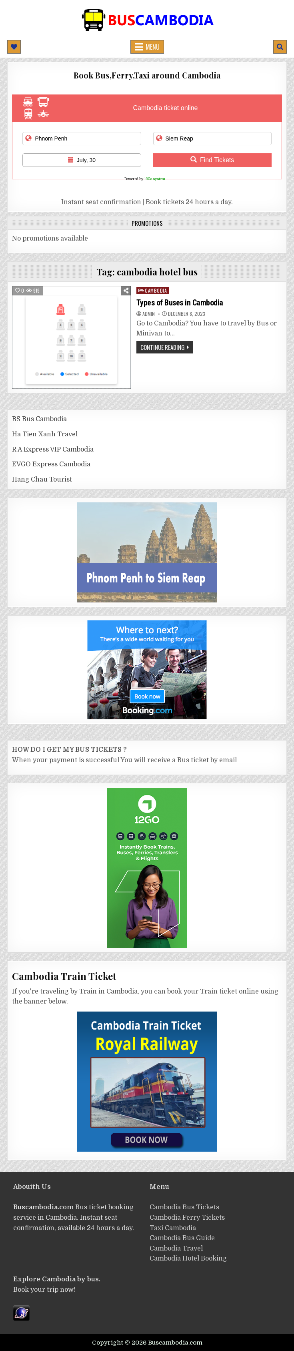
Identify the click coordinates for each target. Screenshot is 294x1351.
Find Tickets (212, 160)
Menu (153, 47)
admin (148, 313)
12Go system (154, 179)
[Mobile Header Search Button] (280, 47)
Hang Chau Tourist (42, 479)
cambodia (156, 290)
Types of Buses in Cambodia (179, 302)
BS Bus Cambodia (39, 419)
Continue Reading (162, 347)
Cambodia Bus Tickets (184, 1207)
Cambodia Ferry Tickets (187, 1217)
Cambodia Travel (176, 1248)
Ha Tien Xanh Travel (45, 434)
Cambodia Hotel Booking (188, 1258)
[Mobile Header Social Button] (14, 47)
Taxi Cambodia (173, 1228)
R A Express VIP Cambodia (53, 449)
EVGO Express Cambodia (51, 464)
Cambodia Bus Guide (182, 1238)
